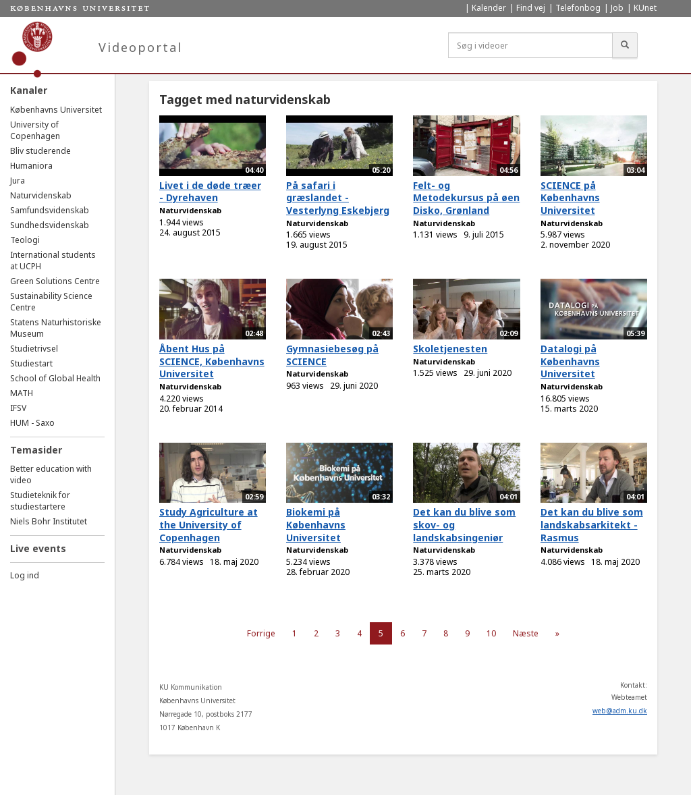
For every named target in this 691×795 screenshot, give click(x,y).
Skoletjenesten (450, 348)
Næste (525, 633)
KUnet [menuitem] (645, 7)
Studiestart (31, 363)
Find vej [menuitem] (530, 7)
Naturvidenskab (41, 195)
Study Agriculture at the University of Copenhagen (208, 524)
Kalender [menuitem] (489, 7)
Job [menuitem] (617, 7)
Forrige (261, 633)
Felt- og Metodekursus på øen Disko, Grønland (466, 198)
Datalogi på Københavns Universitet (570, 361)
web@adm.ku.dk (619, 710)
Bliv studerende (40, 151)
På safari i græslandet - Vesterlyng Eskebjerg (337, 198)
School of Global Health (55, 378)
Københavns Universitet (56, 109)
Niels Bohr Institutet (48, 521)
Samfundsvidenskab (49, 210)
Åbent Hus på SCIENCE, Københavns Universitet (212, 361)
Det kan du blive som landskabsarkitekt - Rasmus (592, 524)
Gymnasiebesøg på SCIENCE (332, 355)
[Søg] (625, 45)
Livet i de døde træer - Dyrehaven (210, 191)
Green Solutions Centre (55, 281)
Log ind (24, 575)
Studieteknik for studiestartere (40, 500)
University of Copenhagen (35, 130)
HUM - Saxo (32, 423)
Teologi (25, 240)
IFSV (18, 408)
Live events (38, 548)
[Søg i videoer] (530, 45)
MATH (21, 393)
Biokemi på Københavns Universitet (316, 524)
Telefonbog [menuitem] (578, 7)
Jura (17, 180)
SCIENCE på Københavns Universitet (570, 198)
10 (491, 633)
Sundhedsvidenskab (49, 225)
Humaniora (31, 165)
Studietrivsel (34, 348)
